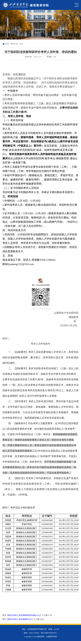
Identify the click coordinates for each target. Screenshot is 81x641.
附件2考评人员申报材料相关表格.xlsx (24, 615)
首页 (7, 44)
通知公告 (14, 44)
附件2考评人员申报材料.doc (20, 619)
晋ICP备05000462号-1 (49, 633)
